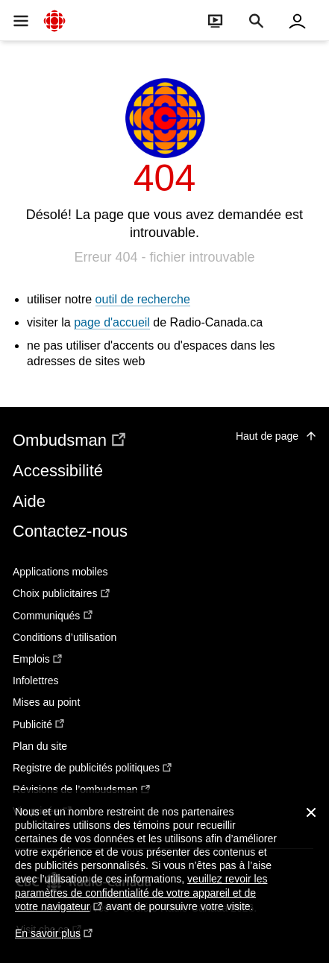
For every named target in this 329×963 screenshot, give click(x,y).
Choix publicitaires (62, 593)
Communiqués (53, 615)
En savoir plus (54, 940)
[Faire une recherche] (256, 20)
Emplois (38, 659)
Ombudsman (70, 440)
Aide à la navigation (0, 0)
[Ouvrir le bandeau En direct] (215, 20)
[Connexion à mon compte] (297, 20)
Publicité (39, 724)
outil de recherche (142, 299)
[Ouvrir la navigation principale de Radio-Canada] (20, 20)
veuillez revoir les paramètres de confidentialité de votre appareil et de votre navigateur (141, 892)
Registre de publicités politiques (93, 767)
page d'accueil (112, 322)
